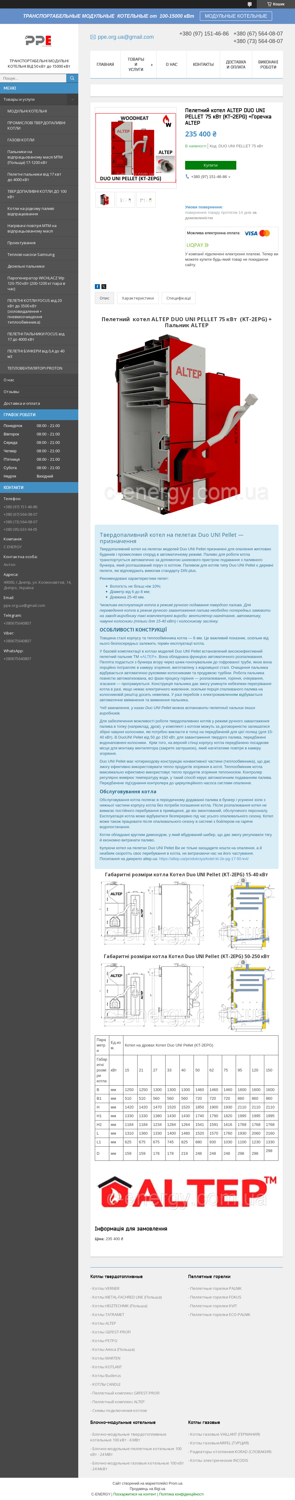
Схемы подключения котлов (119, 1410)
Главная (105, 64)
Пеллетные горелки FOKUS (215, 1297)
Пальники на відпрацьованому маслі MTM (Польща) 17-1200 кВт (35, 157)
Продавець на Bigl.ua (147, 1489)
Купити (211, 165)
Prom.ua (175, 1483)
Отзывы (11, 391)
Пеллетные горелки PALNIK (216, 1288)
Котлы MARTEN (106, 1358)
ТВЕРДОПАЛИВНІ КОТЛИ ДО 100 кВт (37, 194)
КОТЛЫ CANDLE (106, 1384)
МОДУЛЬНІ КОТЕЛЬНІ (27, 111)
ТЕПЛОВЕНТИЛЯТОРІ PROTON (35, 368)
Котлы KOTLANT (107, 1366)
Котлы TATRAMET (108, 1314)
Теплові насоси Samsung (31, 254)
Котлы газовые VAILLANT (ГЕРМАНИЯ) (225, 1434)
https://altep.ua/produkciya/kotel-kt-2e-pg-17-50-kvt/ (204, 858)
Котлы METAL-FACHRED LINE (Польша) (127, 1297)
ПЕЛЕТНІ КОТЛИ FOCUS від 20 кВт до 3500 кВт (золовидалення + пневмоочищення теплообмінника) (35, 311)
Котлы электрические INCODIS (219, 1460)
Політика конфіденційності (181, 1494)
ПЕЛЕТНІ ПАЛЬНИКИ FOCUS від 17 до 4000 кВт (36, 336)
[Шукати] (72, 78)
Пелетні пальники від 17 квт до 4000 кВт (34, 176)
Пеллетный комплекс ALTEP (118, 1401)
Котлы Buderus (106, 1375)
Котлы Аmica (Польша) (113, 1349)
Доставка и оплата (22, 403)
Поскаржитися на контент (134, 1494)
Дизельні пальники (26, 266)
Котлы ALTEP (104, 1323)
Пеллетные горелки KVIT (213, 1305)
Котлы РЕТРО (104, 1340)
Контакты (203, 64)
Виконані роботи (268, 64)
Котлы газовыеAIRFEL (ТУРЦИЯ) (219, 1443)
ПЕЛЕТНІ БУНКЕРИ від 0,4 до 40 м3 (36, 353)
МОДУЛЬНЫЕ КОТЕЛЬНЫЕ (236, 16)
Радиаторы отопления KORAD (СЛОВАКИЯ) (230, 1451)
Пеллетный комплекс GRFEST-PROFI (126, 1393)
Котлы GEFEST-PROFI (111, 1332)
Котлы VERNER (106, 1288)
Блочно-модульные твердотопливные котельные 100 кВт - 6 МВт (128, 1437)
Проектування (22, 242)
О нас (9, 380)
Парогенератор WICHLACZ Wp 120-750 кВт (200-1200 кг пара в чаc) (36, 283)
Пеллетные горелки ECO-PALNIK (220, 1314)
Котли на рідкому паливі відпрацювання (31, 211)
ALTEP (148, 656)
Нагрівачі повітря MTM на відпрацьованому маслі (32, 228)
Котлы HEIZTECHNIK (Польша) (119, 1305)
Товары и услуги (19, 99)
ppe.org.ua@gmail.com (24, 605)
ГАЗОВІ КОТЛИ (21, 140)
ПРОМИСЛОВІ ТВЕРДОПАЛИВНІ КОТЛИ (36, 125)
